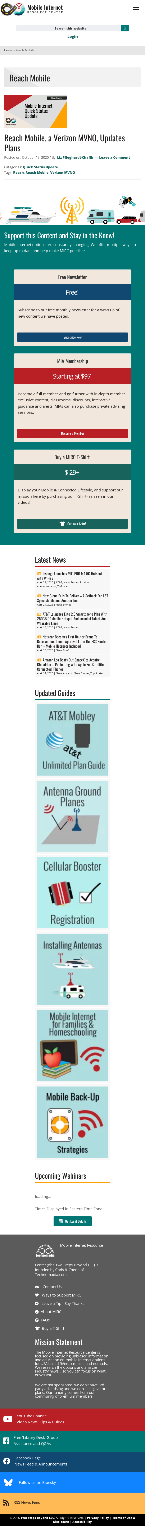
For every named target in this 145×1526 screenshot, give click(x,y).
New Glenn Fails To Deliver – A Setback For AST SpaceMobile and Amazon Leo (72, 598)
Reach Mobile (37, 172)
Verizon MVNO (62, 172)
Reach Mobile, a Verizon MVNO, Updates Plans (64, 142)
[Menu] (136, 7)
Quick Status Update (40, 167)
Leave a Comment (114, 157)
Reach (18, 172)
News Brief (62, 650)
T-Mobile (62, 586)
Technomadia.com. (51, 1274)
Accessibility (82, 1522)
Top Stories (97, 673)
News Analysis (64, 673)
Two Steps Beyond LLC (37, 1518)
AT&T (59, 582)
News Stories (71, 582)
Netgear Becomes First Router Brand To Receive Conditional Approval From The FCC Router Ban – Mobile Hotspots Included (72, 641)
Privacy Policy (98, 1518)
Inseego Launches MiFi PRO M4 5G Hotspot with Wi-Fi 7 (69, 576)
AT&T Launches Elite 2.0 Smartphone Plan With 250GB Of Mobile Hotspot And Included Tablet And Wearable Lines (72, 618)
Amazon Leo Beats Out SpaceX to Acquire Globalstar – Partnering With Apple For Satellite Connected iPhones (70, 664)
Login (72, 36)
